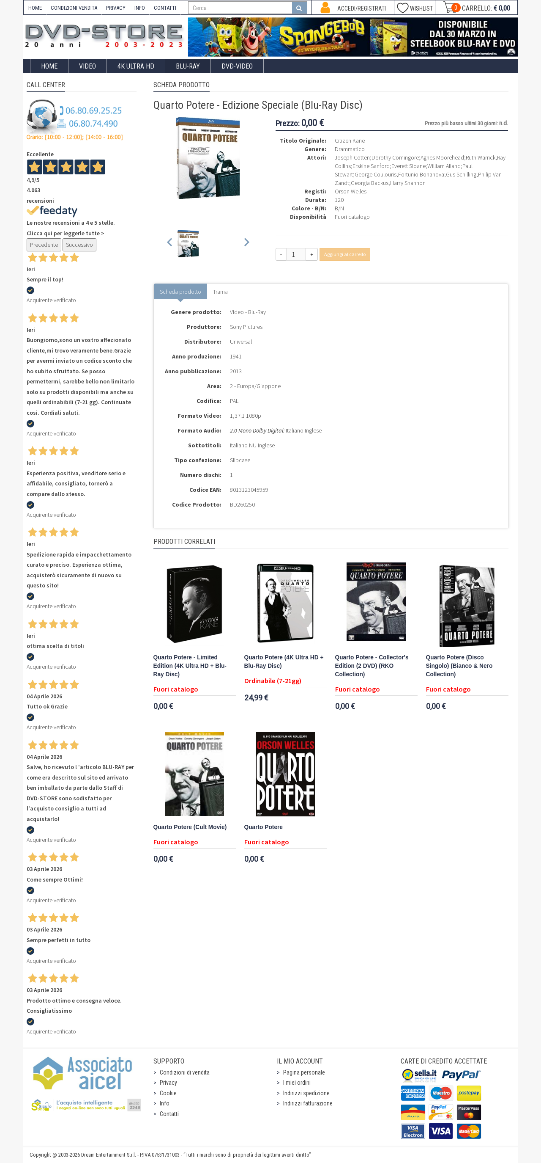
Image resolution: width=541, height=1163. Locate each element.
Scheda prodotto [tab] (180, 291)
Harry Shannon (408, 183)
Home (49, 66)
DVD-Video (237, 66)
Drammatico (350, 149)
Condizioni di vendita (185, 1072)
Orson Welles (350, 191)
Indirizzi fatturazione (308, 1103)
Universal (241, 341)
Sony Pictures (246, 327)
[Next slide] (246, 243)
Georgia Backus (369, 183)
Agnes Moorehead (442, 157)
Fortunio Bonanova (421, 174)
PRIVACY (116, 8)
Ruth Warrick (480, 157)
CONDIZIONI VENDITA (74, 8)
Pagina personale (304, 1072)
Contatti (169, 1114)
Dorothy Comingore (395, 157)
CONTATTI (165, 8)
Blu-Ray (188, 66)
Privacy (168, 1082)
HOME (35, 8)
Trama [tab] (220, 291)
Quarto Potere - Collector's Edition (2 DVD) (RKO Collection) (372, 666)
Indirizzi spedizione (306, 1093)
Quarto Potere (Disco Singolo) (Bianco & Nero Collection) (459, 666)
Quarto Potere (263, 827)
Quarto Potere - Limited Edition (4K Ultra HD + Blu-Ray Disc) (190, 666)
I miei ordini (297, 1082)
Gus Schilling (461, 174)
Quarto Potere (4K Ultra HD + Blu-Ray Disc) (284, 661)
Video (87, 66)
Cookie (168, 1093)
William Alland (444, 166)
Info (164, 1103)
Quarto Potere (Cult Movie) (190, 827)
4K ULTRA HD (135, 66)
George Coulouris (375, 174)
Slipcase (240, 460)
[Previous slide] (170, 243)
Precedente (44, 244)
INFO (139, 8)
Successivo (79, 244)
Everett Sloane (408, 166)
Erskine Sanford (371, 166)
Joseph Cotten (352, 157)
